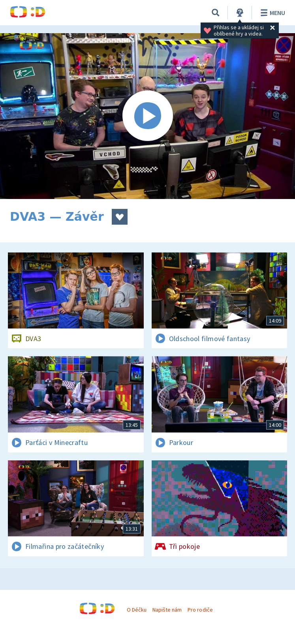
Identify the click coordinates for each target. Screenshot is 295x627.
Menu (271, 13)
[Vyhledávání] (215, 12)
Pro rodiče (200, 609)
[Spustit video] (147, 116)
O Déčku (137, 609)
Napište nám (167, 609)
